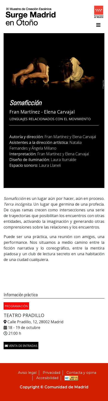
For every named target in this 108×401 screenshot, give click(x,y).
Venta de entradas (21, 346)
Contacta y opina (81, 372)
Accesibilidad (47, 378)
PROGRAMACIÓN (16, 306)
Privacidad (51, 372)
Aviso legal (27, 372)
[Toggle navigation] (98, 25)
